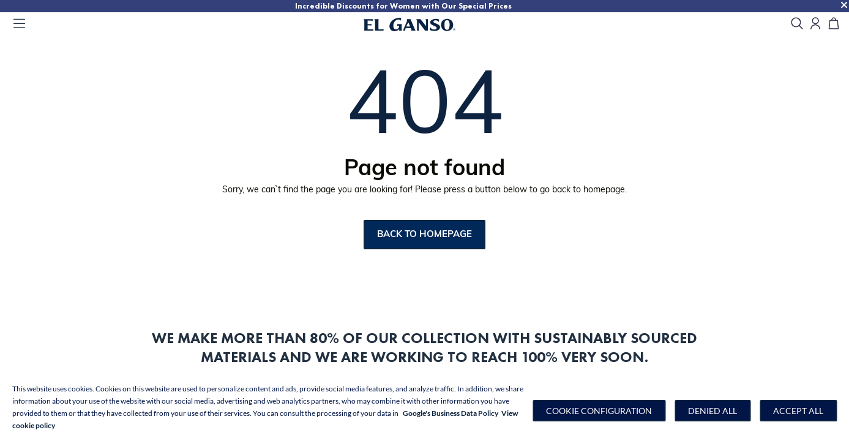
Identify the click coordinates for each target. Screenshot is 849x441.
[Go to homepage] (425, 24)
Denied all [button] (712, 410)
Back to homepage (424, 234)
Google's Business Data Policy (450, 413)
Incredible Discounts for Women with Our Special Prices (403, 6)
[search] (797, 24)
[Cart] (834, 24)
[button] (599, 410)
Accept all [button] (798, 410)
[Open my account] (815, 24)
